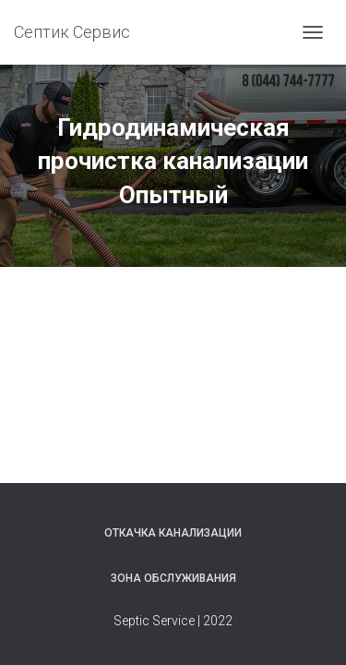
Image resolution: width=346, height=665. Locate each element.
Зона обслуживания (173, 578)
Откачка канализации (173, 532)
